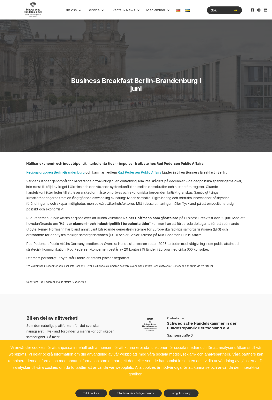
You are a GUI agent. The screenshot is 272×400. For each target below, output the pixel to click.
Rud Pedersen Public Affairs (139, 172)
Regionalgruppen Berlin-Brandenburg (55, 172)
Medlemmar (155, 10)
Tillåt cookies (91, 393)
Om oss (70, 10)
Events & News (122, 10)
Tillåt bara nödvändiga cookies (135, 393)
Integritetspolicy (181, 393)
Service (94, 10)
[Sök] (224, 10)
